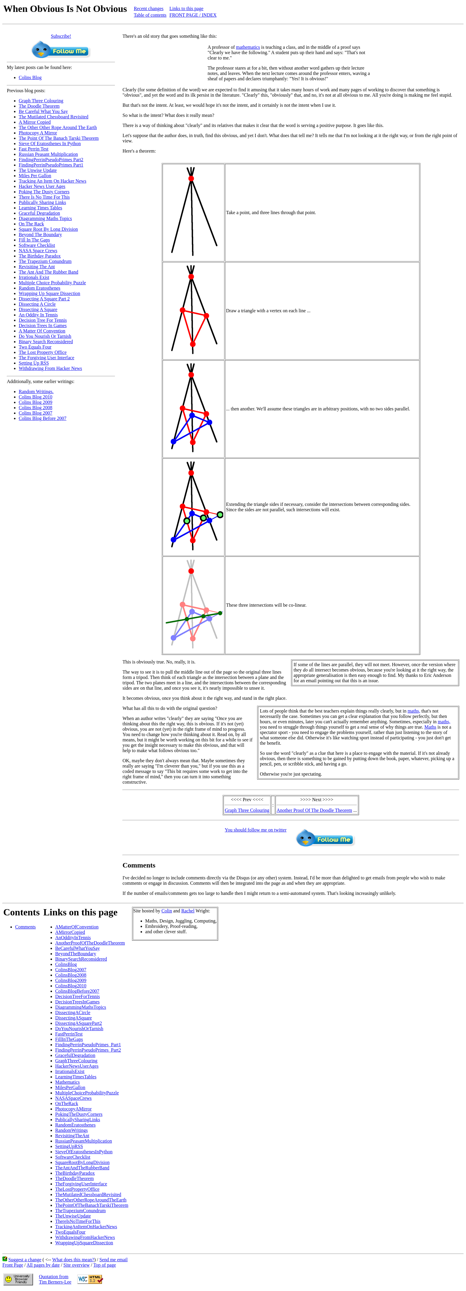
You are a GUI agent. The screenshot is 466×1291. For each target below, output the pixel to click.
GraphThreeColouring (76, 1060)
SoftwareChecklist (72, 1157)
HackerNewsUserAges (77, 1066)
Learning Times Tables (40, 207)
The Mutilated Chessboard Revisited (53, 116)
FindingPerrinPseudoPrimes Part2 (51, 159)
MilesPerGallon (70, 1087)
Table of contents (150, 15)
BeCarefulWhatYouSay (77, 948)
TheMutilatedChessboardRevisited (88, 1194)
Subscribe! (61, 36)
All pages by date (43, 1265)
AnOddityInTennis (73, 937)
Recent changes (148, 8)
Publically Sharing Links (42, 202)
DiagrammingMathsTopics (80, 1007)
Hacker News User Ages (42, 186)
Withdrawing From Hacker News (50, 368)
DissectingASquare (73, 1017)
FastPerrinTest (69, 1033)
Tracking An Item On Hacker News (52, 180)
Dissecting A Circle (37, 304)
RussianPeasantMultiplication (83, 1140)
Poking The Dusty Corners (44, 191)
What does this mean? (73, 1259)
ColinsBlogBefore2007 (77, 991)
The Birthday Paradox (40, 255)
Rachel (187, 910)
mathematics (248, 47)
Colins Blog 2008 (35, 407)
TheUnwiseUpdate (73, 1215)
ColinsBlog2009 (70, 980)
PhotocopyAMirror (73, 1108)
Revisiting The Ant (37, 266)
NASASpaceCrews (73, 1098)
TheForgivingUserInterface (81, 1183)
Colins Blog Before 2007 (42, 418)
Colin (166, 910)
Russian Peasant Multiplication (48, 154)
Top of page (104, 1265)
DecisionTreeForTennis (77, 996)
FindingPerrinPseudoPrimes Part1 (51, 164)
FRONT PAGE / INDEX (193, 15)
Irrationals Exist (34, 277)
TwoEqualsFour (70, 1231)
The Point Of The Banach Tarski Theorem (59, 138)
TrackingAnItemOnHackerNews (86, 1226)
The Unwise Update (38, 170)
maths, (413, 710)
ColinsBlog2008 (70, 975)
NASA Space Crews (38, 250)
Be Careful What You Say (43, 111)
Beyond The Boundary (40, 234)
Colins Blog (30, 77)
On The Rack (31, 223)
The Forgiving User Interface (46, 357)
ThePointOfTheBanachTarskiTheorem (91, 1205)
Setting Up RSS (34, 363)
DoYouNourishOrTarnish (79, 1028)
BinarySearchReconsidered (81, 958)
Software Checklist (37, 245)
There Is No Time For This (44, 197)
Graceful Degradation (39, 213)
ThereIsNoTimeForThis (77, 1221)
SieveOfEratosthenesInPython (84, 1151)
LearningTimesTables (76, 1076)
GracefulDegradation (75, 1055)
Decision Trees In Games (43, 325)
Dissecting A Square (38, 309)
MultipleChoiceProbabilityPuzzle (87, 1092)
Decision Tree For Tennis (43, 320)
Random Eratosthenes (39, 288)
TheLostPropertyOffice (77, 1189)
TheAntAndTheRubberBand (82, 1167)
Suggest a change (24, 1259)
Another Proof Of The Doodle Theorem (314, 810)
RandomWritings (71, 1130)
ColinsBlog (66, 964)
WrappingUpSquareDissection (84, 1242)
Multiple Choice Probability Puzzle (52, 282)
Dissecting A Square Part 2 (44, 298)
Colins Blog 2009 (35, 402)
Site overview (76, 1265)
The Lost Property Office (43, 352)
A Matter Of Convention (42, 330)
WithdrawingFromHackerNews (85, 1237)
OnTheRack (66, 1103)
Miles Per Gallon (35, 175)
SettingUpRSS (69, 1146)
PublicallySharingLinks (77, 1119)
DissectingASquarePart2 (78, 1023)
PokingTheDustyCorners (79, 1114)
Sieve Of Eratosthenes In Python (50, 143)
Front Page (12, 1265)
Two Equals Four (35, 346)
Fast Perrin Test (33, 148)
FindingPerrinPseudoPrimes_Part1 (88, 1044)
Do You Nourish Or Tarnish (45, 336)
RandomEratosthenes (75, 1124)
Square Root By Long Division (48, 229)
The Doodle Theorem (39, 106)
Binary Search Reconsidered (46, 341)
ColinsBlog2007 (70, 969)
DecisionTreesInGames (77, 1001)
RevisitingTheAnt (72, 1135)
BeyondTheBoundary (75, 953)
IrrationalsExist (70, 1071)
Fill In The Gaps (34, 239)
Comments (25, 926)
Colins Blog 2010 (35, 396)
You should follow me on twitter (255, 829)
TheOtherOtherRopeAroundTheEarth (91, 1199)
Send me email (113, 1259)
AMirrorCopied (70, 932)
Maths (430, 727)
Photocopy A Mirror (38, 132)
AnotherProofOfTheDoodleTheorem (90, 942)
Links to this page (186, 8)
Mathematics (67, 1082)
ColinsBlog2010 (70, 985)
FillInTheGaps (69, 1039)
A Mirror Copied (35, 122)
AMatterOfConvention (77, 926)
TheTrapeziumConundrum (80, 1210)
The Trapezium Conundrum (45, 261)
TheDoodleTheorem (74, 1178)
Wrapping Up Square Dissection (49, 293)
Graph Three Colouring (41, 100)
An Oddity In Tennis (38, 314)
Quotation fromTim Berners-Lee (55, 1279)
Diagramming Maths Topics (45, 218)
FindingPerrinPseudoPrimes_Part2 (88, 1049)
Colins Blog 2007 (35, 412)
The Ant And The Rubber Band (48, 271)
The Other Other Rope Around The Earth (58, 127)
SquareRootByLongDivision (82, 1162)
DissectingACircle (72, 1012)
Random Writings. (36, 391)
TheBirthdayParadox (75, 1173)
